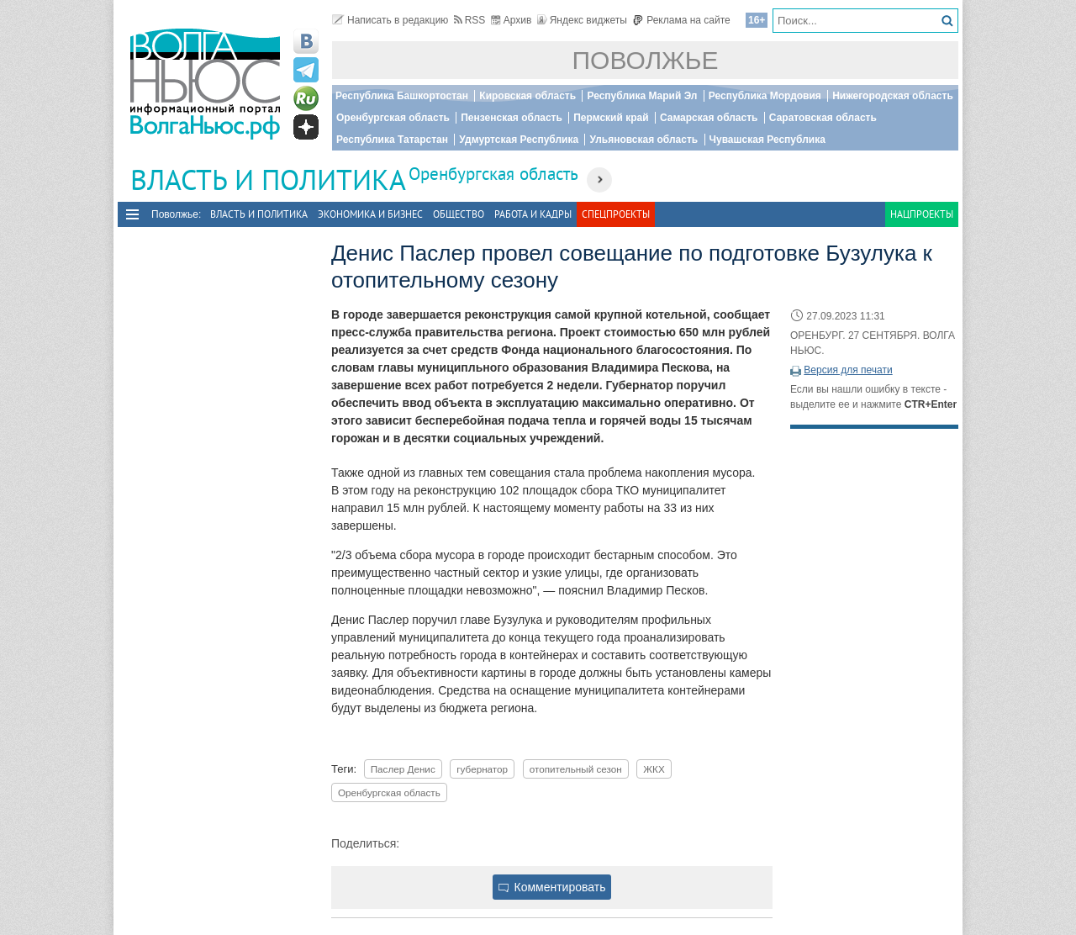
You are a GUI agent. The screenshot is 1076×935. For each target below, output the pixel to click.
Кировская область (527, 96)
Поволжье (645, 60)
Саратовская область (823, 118)
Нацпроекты (921, 214)
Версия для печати (848, 370)
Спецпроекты (616, 214)
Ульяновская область (643, 139)
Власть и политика (259, 214)
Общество (458, 214)
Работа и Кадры (533, 214)
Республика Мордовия (765, 96)
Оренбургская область (393, 118)
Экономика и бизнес (370, 214)
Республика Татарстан (392, 139)
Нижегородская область (892, 96)
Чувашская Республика (767, 139)
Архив (511, 20)
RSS (470, 20)
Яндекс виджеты (582, 20)
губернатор (482, 768)
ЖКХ (653, 768)
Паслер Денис (403, 768)
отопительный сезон (576, 768)
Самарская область (709, 118)
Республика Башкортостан (401, 96)
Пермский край (610, 118)
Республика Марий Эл (642, 96)
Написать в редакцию (390, 20)
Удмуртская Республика (518, 139)
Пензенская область (511, 118)
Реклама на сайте (681, 20)
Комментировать (552, 887)
